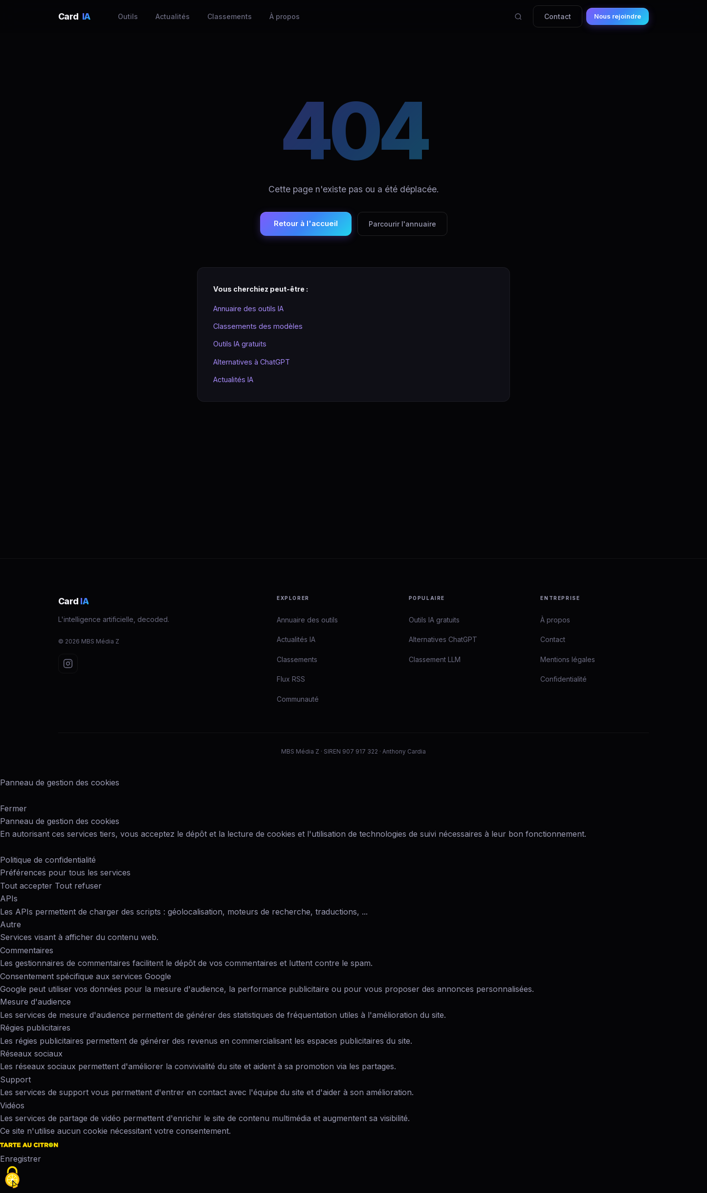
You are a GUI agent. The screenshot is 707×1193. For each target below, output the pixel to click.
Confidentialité (563, 679)
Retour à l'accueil (306, 223)
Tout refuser (78, 886)
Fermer (13, 808)
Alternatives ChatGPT (443, 639)
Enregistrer (20, 1159)
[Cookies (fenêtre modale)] (12, 1177)
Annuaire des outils (307, 620)
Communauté (298, 699)
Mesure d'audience (35, 1002)
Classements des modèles (258, 326)
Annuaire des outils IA (248, 308)
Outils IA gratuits (239, 344)
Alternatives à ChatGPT (251, 362)
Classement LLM (435, 659)
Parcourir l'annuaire (402, 224)
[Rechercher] (518, 16)
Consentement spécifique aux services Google (85, 976)
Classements (229, 16)
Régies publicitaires (35, 1027)
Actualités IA (233, 379)
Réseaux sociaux (31, 1053)
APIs (9, 898)
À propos (284, 16)
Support (15, 1079)
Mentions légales (567, 659)
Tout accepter (26, 886)
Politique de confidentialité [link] (48, 860)
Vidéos (12, 1105)
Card (74, 16)
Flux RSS (291, 679)
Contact (557, 16)
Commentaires (26, 950)
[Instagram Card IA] (68, 663)
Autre (10, 924)
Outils (128, 16)
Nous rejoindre (617, 16)
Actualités (172, 16)
